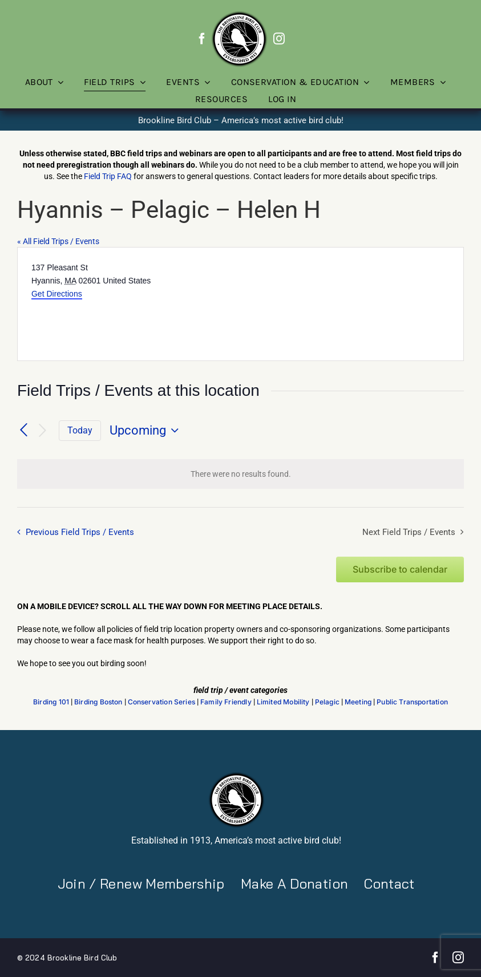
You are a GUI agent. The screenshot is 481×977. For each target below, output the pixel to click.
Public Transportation (412, 702)
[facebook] (202, 38)
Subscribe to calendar (400, 569)
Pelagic (327, 702)
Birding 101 (51, 702)
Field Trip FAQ (108, 176)
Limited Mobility (283, 702)
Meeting (358, 702)
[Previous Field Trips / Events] (24, 430)
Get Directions (56, 293)
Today (79, 430)
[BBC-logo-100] (239, 14)
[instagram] (279, 38)
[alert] (240, 474)
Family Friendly (226, 702)
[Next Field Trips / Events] (43, 431)
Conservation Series (161, 702)
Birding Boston (98, 702)
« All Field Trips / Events (58, 241)
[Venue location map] (351, 304)
